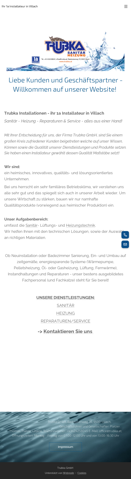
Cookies (81, 473)
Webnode (68, 473)
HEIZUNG (65, 313)
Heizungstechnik (80, 225)
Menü (125, 6)
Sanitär (32, 225)
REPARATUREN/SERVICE (65, 321)
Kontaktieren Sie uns (68, 331)
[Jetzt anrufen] (125, 235)
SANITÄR (65, 305)
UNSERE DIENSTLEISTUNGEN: (65, 297)
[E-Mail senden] (125, 244)
